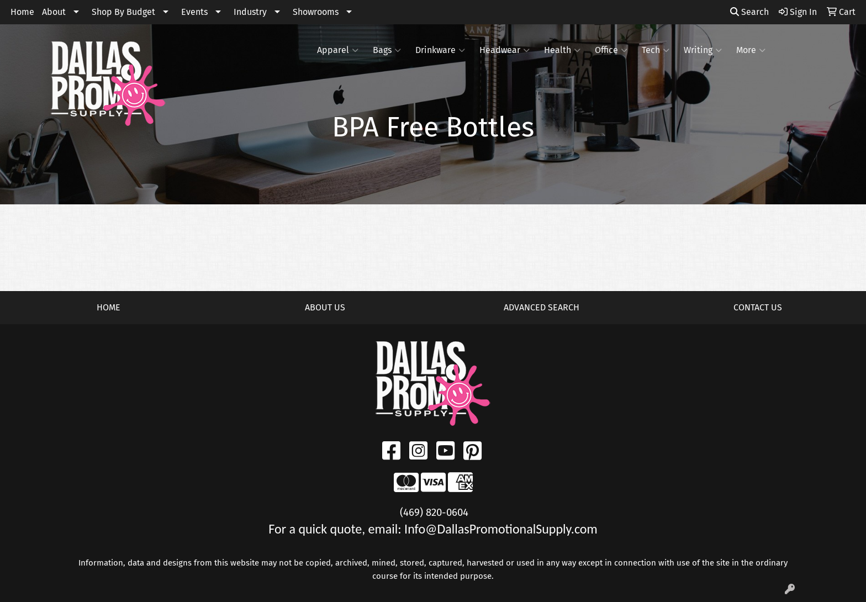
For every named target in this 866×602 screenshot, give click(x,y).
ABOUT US (325, 307)
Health (562, 50)
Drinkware (440, 50)
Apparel (337, 50)
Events (194, 12)
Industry (250, 12)
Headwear (504, 50)
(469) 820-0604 (434, 512)
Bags (387, 50)
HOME (108, 307)
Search (749, 12)
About (54, 12)
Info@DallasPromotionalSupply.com (501, 529)
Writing (703, 50)
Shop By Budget (123, 12)
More (750, 50)
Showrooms (316, 12)
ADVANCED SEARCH (541, 307)
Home (22, 12)
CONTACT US (757, 307)
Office (611, 50)
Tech (655, 50)
